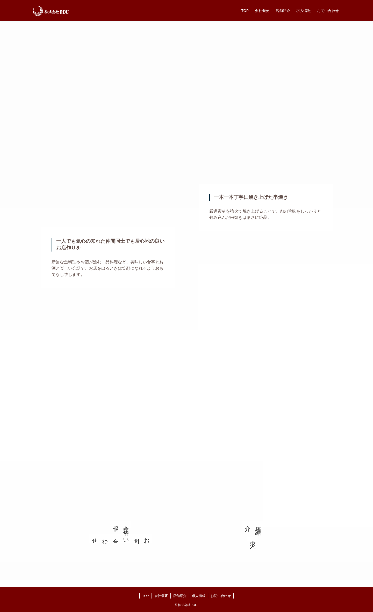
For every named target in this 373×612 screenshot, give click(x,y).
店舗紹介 (180, 596)
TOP (145, 596)
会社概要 (161, 596)
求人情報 (198, 596)
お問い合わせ (221, 596)
